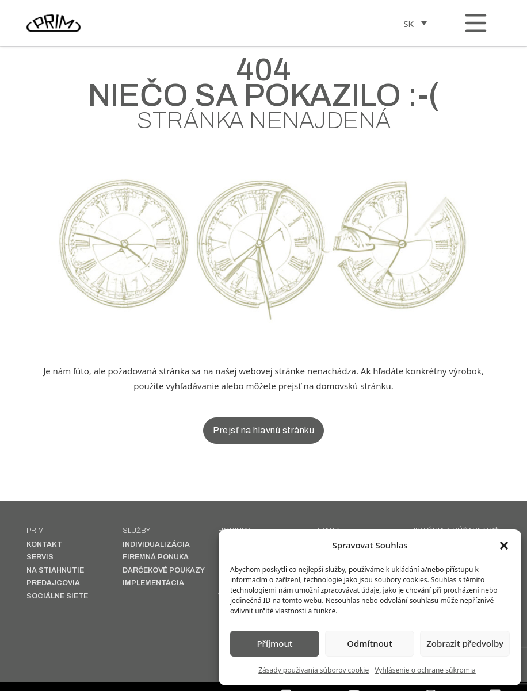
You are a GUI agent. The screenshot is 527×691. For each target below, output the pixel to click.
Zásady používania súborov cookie (313, 670)
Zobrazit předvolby (464, 643)
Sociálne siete (57, 596)
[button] (504, 545)
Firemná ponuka (156, 557)
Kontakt (44, 544)
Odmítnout (369, 643)
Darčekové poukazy (164, 570)
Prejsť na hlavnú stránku (263, 430)
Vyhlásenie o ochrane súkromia (425, 670)
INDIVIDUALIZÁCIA (156, 544)
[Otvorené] (476, 23)
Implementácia (153, 583)
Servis (40, 557)
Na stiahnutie (55, 570)
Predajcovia (53, 583)
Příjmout (274, 643)
